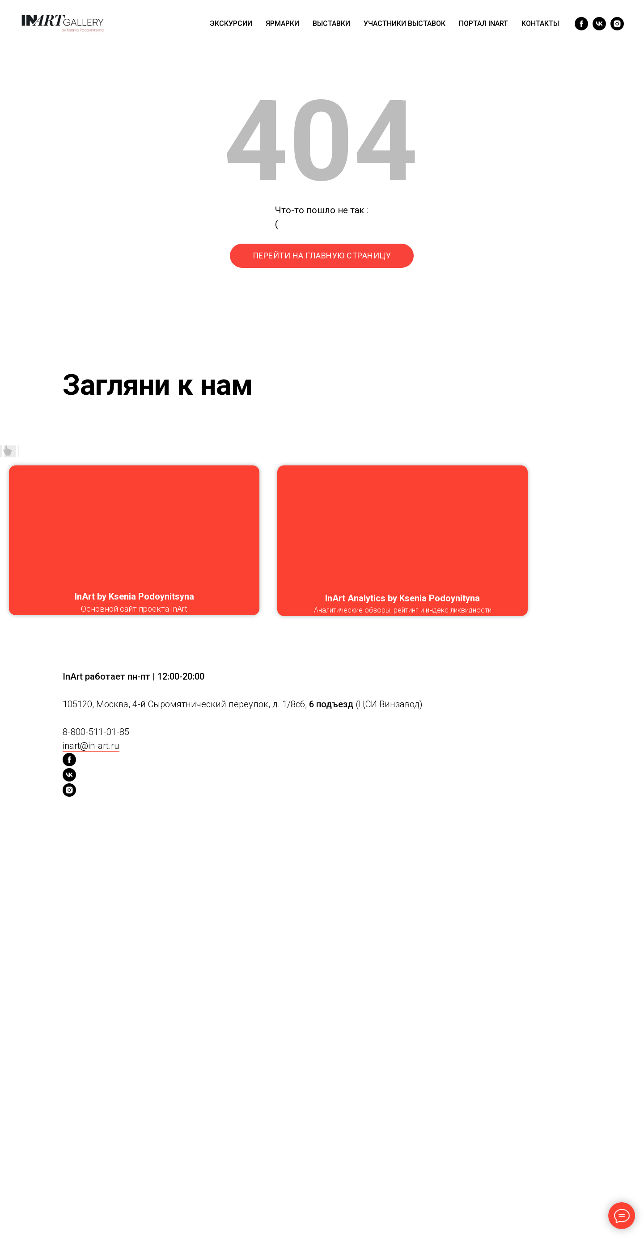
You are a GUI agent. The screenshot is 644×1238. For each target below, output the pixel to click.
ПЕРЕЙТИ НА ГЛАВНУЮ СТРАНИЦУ (322, 255)
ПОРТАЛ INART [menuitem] (483, 23)
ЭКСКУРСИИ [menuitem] (231, 23)
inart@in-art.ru (91, 745)
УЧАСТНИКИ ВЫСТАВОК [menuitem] (404, 23)
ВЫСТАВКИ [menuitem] (331, 23)
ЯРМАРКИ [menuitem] (282, 23)
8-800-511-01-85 (96, 732)
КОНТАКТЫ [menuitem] (540, 23)
